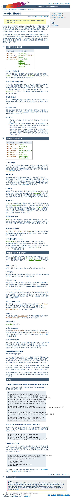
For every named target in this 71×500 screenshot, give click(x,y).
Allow (21, 145)
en (36, 16)
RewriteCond (23, 156)
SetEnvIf (22, 63)
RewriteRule (23, 59)
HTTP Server (12, 9)
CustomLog (23, 146)
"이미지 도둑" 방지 (12, 443)
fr (39, 16)
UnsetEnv (22, 66)
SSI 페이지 (10, 174)
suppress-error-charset (14, 351)
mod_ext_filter (12, 148)
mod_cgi (10, 146)
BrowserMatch (23, 53)
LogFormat (23, 154)
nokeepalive (10, 321)
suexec (12, 124)
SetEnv (21, 61)
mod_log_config (12, 154)
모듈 (49, 3)
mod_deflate (43, 304)
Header (21, 152)
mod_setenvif (12, 57)
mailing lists (18, 489)
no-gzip (8, 313)
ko (45, 16)
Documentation (22, 9)
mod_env (10, 53)
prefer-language (12, 328)
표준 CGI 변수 (11, 107)
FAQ (58, 3)
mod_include (11, 152)
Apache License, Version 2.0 (22, 496)
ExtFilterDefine (25, 150)
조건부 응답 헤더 (12, 216)
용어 (62, 3)
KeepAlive (9, 324)
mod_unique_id (12, 59)
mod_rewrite (11, 55)
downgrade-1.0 (11, 265)
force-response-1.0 (13, 290)
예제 (53, 19)
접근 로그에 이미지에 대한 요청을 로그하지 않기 (23, 424)
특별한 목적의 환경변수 (59, 17)
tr (48, 16)
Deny (21, 148)
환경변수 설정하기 (57, 13)
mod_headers (11, 150)
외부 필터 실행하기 (12, 228)
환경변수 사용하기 (57, 15)
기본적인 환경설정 (12, 71)
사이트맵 (67, 3)
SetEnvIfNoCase (24, 65)
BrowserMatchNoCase (26, 55)
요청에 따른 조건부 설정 (14, 81)
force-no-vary (11, 280)
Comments (55, 25)
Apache (5, 9)
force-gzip (9, 272)
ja (42, 16)
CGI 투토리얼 (10, 170)
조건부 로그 (10, 200)
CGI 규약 (25, 112)
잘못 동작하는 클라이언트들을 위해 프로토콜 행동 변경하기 (27, 384)
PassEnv (21, 57)
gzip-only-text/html (13, 301)
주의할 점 (9, 117)
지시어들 (53, 3)
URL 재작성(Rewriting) (14, 239)
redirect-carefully (12, 340)
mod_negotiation (12, 309)
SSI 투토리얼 (25, 184)
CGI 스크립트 (10, 162)
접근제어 (9, 188)
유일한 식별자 (11, 97)
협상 (46, 334)
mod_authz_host (12, 145)
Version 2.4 (31, 9)
